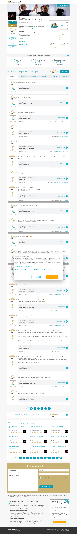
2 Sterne (61, 27)
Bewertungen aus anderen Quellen (12, 38)
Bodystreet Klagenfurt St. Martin (59, 426)
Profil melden (30, 496)
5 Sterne (61, 22)
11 (53, 458)
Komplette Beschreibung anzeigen (25, 28)
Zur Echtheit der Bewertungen (12, 42)
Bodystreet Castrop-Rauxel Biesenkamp (60, 246)
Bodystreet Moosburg (64, 92)
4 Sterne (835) (33, 76)
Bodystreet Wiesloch (14, 436)
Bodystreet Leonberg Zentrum (62, 151)
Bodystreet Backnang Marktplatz (38, 436)
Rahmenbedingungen (54, 36)
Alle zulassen (51, 277)
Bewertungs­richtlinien (49, 529)
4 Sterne (61, 23)
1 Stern (61, 28)
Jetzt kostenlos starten (59, 521)
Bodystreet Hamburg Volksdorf (58, 446)
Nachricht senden (46, 486)
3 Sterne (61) (44, 76)
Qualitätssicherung (57, 529)
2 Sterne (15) (54, 76)
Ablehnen (25, 277)
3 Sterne (61, 25)
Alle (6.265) (12, 76)
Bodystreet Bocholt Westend (62, 106)
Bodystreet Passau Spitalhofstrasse (61, 182)
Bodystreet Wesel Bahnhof (63, 121)
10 (49, 458)
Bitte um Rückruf (45, 478)
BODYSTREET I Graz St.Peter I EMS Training (59, 279)
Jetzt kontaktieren (63, 5)
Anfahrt (21, 38)
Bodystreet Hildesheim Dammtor (61, 215)
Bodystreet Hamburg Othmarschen (61, 262)
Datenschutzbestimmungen (30, 267)
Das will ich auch (58, 2)
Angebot (51, 39)
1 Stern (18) (65, 76)
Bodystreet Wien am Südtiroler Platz (16, 427)
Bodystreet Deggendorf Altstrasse (59, 436)
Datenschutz (63, 529)
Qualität (51, 34)
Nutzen (51, 38)
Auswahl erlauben (38, 277)
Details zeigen (53, 273)
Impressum (21, 267)
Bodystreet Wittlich (64, 372)
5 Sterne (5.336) (23, 76)
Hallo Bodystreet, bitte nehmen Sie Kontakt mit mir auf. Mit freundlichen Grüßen (23, 480)
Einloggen (66, 2)
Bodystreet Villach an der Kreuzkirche (36, 427)
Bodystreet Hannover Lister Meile (61, 386)
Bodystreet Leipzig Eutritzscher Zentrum (37, 447)
